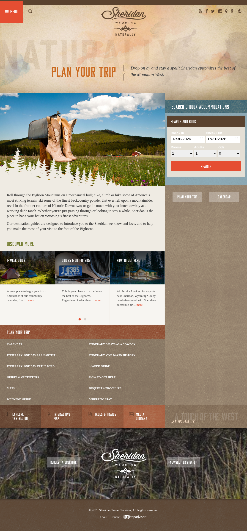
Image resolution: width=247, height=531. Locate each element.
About (103, 517)
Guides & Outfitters (23, 377)
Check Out (214, 133)
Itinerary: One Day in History (112, 355)
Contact (115, 517)
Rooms (176, 147)
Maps (11, 388)
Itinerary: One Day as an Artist (31, 355)
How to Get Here (102, 377)
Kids (221, 147)
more (31, 300)
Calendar (14, 344)
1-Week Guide (99, 366)
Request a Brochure (105, 388)
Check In (177, 133)
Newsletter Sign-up (183, 462)
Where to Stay (100, 399)
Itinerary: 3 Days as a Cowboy (112, 344)
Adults (199, 147)
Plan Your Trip (187, 197)
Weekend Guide (19, 399)
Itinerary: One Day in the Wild (31, 366)
